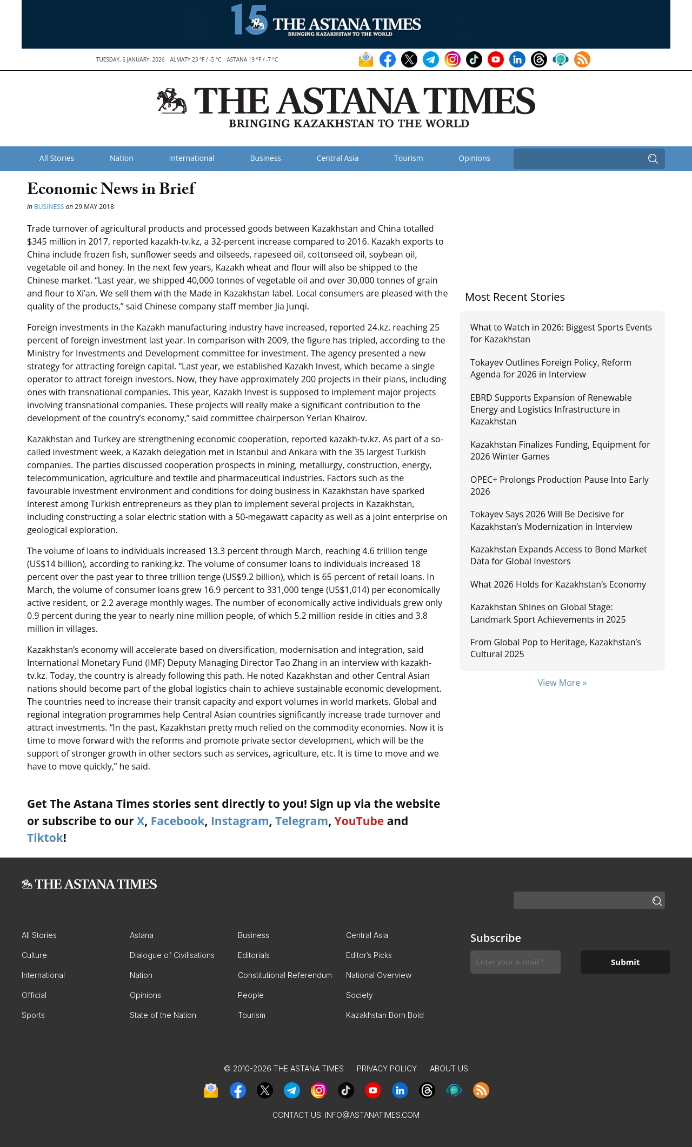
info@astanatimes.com (372, 1114)
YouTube (359, 820)
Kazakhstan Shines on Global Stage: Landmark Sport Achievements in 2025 (548, 613)
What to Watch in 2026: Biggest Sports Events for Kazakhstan (561, 333)
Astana (142, 935)
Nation (122, 158)
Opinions (474, 158)
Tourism (408, 158)
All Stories (56, 158)
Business (265, 158)
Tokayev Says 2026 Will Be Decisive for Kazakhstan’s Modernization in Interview (551, 520)
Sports (33, 1015)
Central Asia (338, 158)
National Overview (378, 975)
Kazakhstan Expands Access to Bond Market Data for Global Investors (558, 555)
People (251, 995)
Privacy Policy (387, 1068)
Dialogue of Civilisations (172, 955)
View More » (562, 683)
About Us (449, 1068)
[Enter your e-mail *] (515, 962)
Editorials (254, 955)
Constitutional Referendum (285, 975)
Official (34, 995)
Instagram (240, 820)
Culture (34, 955)
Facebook (178, 820)
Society (359, 995)
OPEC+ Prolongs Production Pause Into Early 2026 (559, 485)
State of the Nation (163, 1015)
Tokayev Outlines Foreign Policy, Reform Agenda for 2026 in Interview (550, 368)
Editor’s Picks (369, 955)
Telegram (301, 820)
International (191, 158)
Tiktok (45, 837)
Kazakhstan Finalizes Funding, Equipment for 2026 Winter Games (560, 450)
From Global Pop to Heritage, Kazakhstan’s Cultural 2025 (555, 648)
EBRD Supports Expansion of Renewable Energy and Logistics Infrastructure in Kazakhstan (551, 410)
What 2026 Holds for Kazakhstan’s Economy (558, 584)
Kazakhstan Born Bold (385, 1015)
